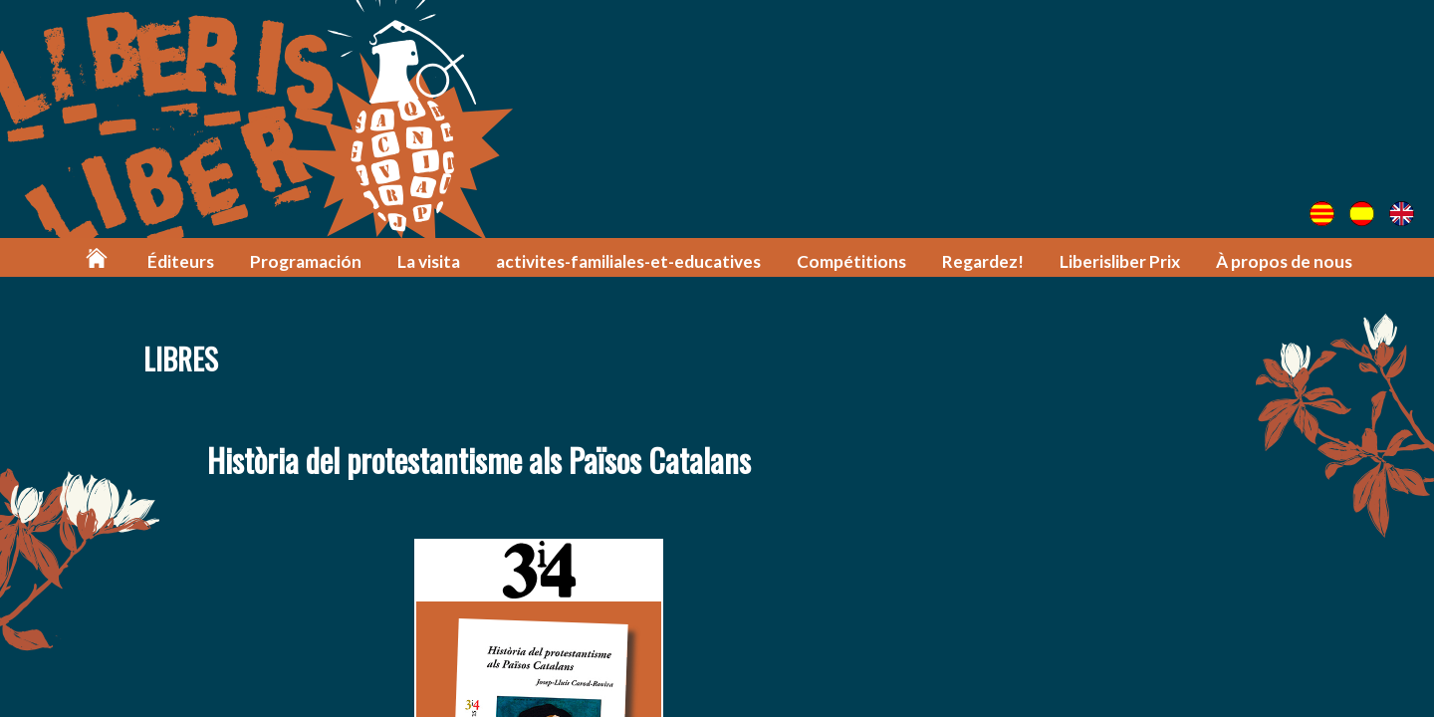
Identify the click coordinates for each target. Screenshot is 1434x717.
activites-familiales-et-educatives (628, 261)
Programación (305, 261)
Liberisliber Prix (1120, 261)
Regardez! (983, 261)
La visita (428, 261)
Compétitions (851, 261)
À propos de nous (1284, 261)
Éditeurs (180, 261)
